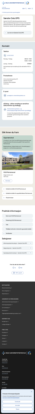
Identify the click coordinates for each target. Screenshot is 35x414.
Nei (21, 267)
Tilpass (17, 409)
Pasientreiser (9, 197)
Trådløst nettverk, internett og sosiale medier (18, 229)
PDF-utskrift (19, 272)
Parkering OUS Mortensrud (13, 220)
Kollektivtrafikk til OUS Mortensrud (16, 189)
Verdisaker (9, 233)
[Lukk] (32, 392)
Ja (15, 267)
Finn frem (8, 180)
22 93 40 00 (5, 373)
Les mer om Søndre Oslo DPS (15, 32)
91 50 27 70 (4, 362)
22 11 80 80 (4, 384)
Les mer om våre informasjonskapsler (10, 397)
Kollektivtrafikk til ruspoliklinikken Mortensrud (19, 193)
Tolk (7, 224)
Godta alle (17, 401)
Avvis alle (17, 405)
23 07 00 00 (5, 378)
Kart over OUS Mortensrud (13, 216)
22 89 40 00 (5, 368)
